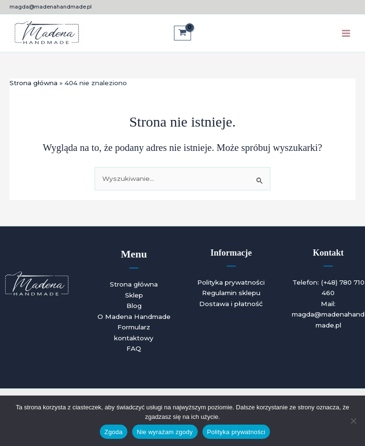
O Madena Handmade (134, 316)
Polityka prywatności (231, 282)
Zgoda (114, 432)
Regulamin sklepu (231, 293)
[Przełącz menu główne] (346, 33)
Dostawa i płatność (231, 303)
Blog (134, 305)
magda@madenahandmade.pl (51, 6)
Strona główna (134, 284)
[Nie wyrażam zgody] (353, 421)
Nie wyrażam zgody (165, 432)
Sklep (134, 295)
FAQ (133, 348)
